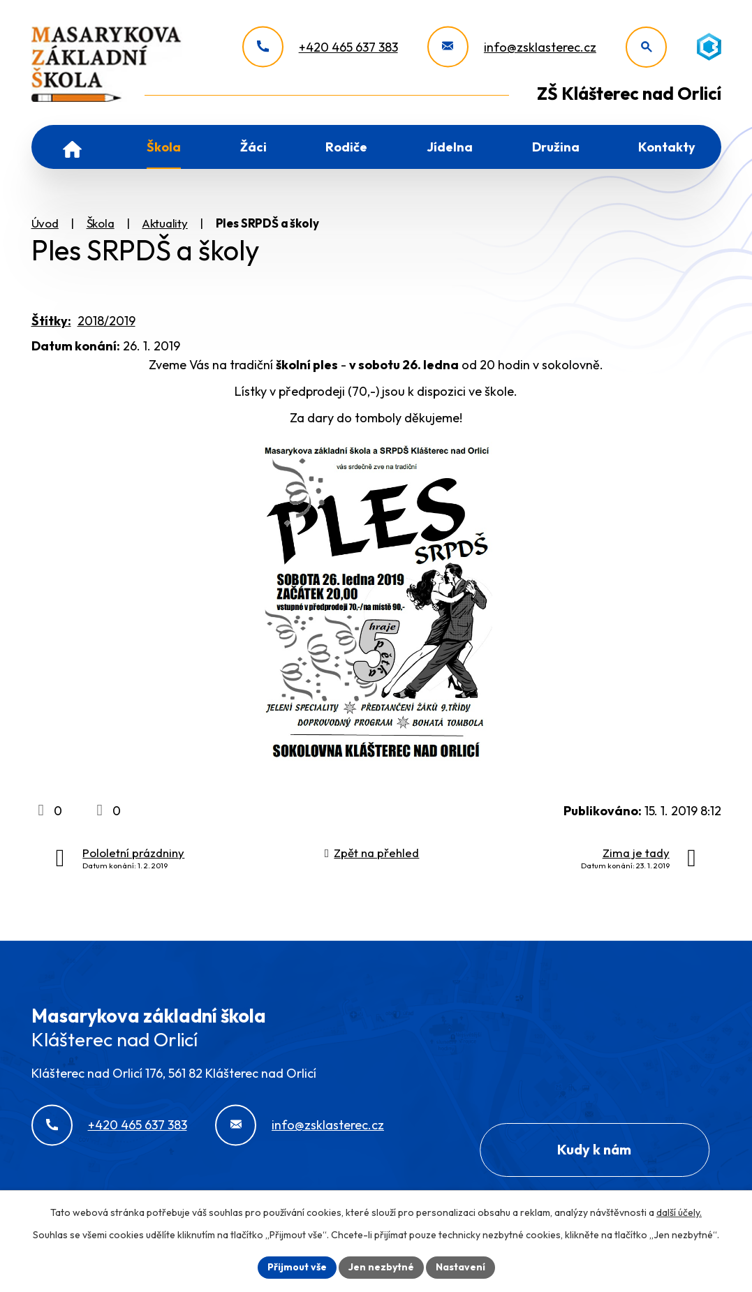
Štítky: (51, 321)
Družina (556, 147)
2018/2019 (106, 321)
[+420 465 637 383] (320, 47)
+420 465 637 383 (137, 1125)
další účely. (679, 1212)
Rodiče (346, 147)
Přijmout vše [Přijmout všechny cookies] (297, 1267)
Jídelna (450, 147)
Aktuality (164, 223)
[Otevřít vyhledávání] (646, 47)
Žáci (253, 147)
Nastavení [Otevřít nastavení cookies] (460, 1267)
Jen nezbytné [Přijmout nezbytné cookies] (381, 1267)
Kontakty (666, 147)
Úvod (72, 147)
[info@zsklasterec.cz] (511, 47)
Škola (164, 147)
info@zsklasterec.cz (328, 1125)
